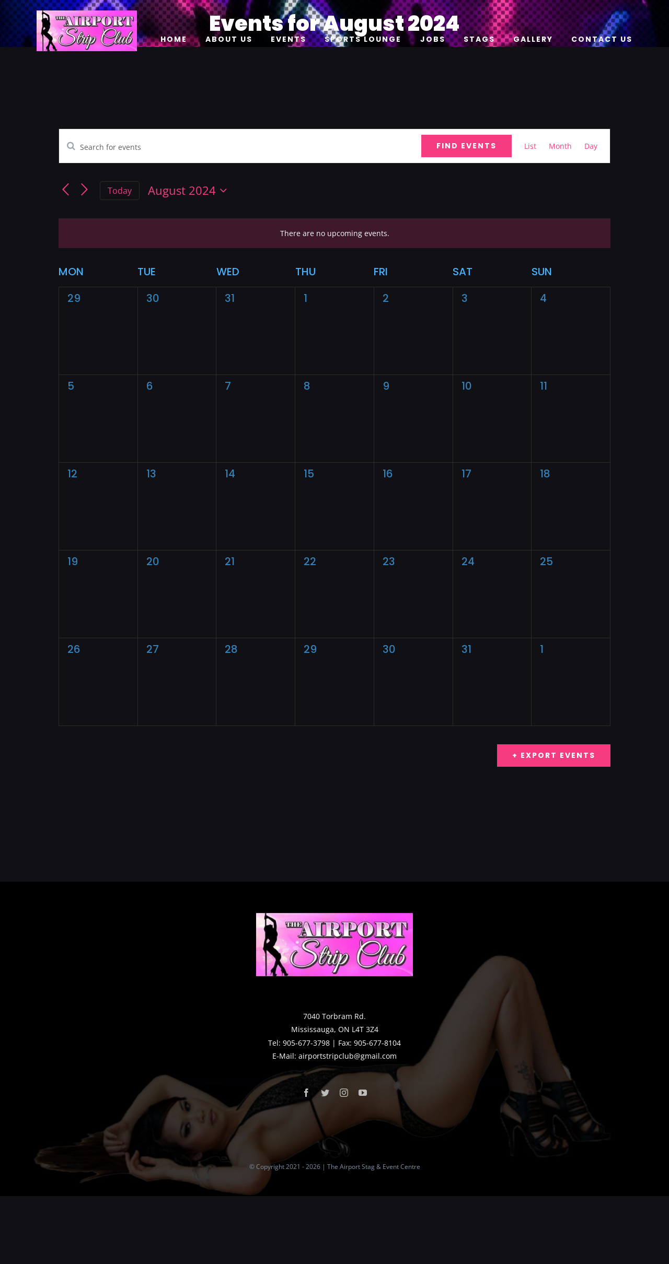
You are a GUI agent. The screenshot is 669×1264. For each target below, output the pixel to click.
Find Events (466, 146)
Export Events (556, 755)
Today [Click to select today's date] (120, 190)
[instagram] (344, 1160)
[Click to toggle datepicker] (190, 190)
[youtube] (363, 1160)
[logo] (87, 14)
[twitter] (325, 1160)
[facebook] (306, 1160)
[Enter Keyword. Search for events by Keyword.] (240, 147)
